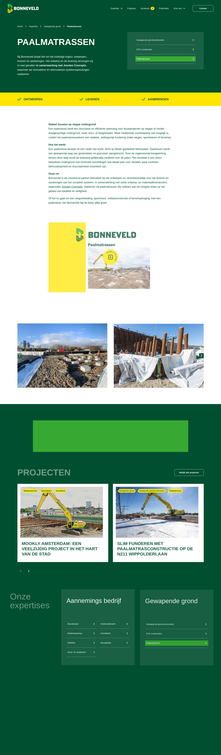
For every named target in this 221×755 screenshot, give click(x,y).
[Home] (23, 8)
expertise (33, 26)
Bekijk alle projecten (189, 472)
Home (20, 26)
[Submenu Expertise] (122, 8)
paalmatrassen (74, 26)
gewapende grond (52, 26)
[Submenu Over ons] (184, 8)
